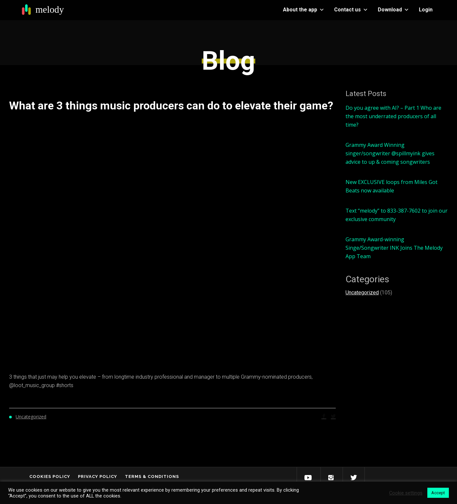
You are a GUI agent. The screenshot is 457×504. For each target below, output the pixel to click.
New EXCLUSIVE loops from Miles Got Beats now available (391, 186)
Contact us (351, 10)
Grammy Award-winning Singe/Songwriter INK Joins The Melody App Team (394, 248)
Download (393, 10)
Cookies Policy (49, 476)
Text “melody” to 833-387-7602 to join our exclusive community (397, 215)
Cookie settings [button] (405, 493)
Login (426, 10)
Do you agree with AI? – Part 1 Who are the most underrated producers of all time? (393, 116)
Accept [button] (438, 492)
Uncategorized (362, 292)
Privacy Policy (97, 476)
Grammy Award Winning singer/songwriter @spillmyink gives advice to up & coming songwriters (390, 153)
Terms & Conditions (152, 476)
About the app (303, 10)
